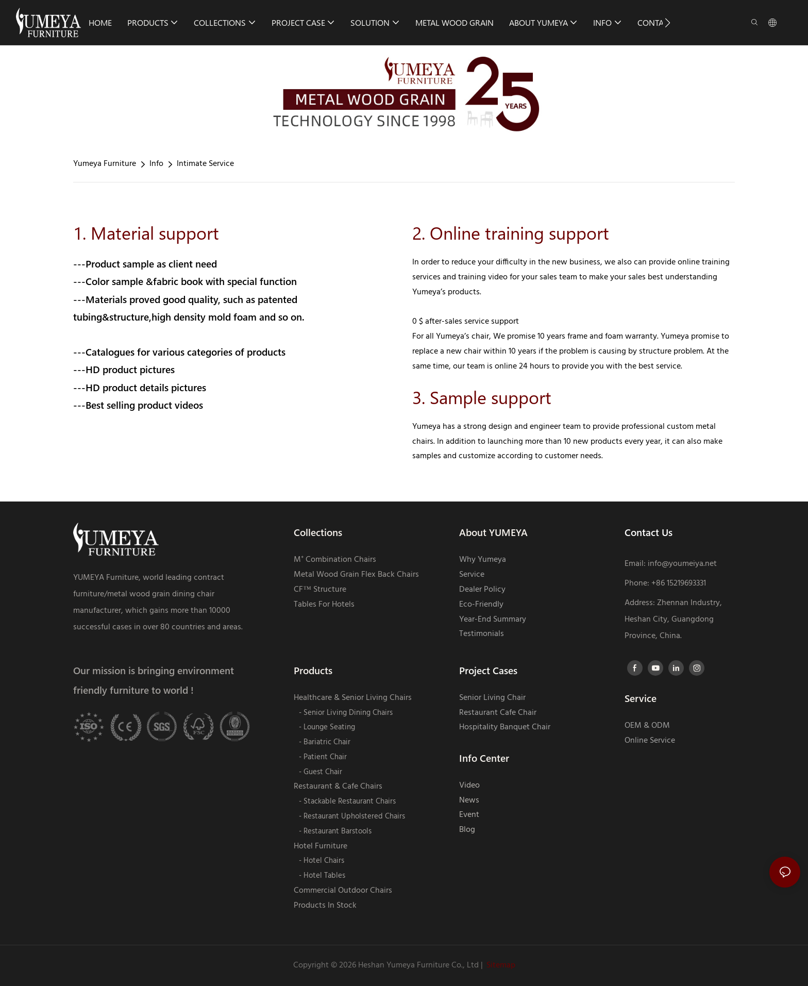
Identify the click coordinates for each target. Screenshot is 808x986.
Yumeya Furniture (104, 164)
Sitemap (500, 965)
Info (156, 164)
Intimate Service (205, 164)
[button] (667, 22)
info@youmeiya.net (682, 564)
